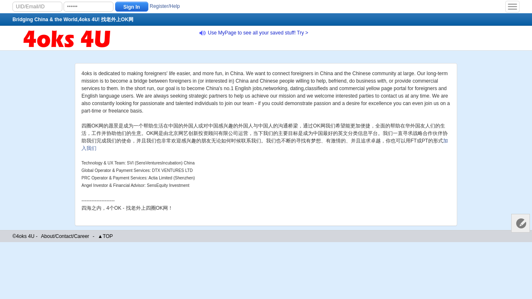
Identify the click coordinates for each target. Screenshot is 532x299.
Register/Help (165, 6)
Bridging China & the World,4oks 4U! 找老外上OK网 (72, 19)
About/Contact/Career (65, 236)
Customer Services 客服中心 (520, 223)
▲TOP (105, 236)
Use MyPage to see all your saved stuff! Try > (258, 33)
